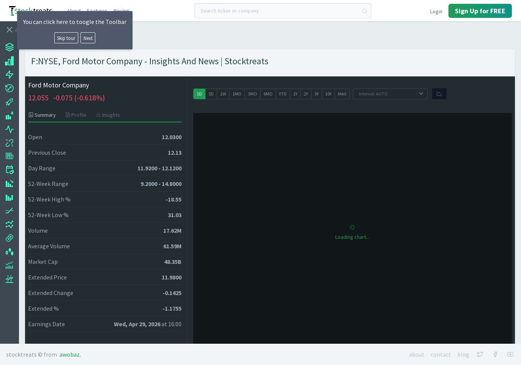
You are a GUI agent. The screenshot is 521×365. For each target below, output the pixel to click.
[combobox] (282, 10)
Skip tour (66, 38)
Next (88, 38)
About (74, 10)
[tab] (44, 114)
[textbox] (282, 10)
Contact (441, 354)
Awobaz (70, 354)
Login (436, 11)
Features (97, 10)
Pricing (121, 10)
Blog (463, 354)
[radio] (199, 94)
